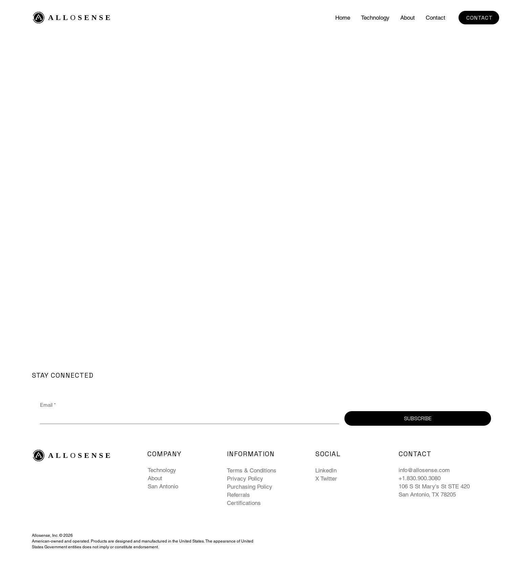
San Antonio (163, 486)
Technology (162, 470)
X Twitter (326, 478)
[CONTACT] (479, 17)
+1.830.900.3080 (420, 478)
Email (48, 404)
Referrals (238, 494)
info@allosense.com (424, 470)
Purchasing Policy (249, 486)
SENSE (95, 17)
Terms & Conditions (251, 470)
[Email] (187, 417)
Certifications (244, 503)
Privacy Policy (245, 478)
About (155, 478)
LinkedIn (326, 470)
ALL (59, 17)
